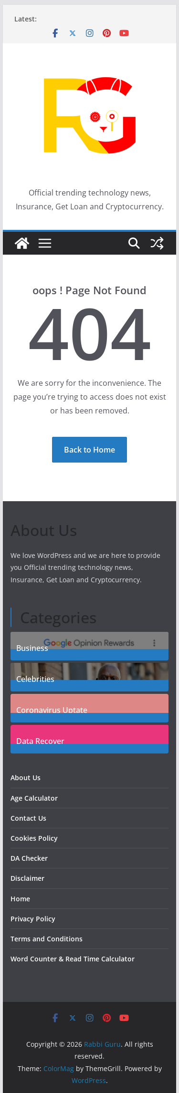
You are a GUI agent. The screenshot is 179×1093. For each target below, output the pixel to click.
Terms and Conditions (47, 938)
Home (20, 898)
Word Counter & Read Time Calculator (73, 958)
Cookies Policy (34, 838)
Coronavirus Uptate (51, 709)
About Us (26, 777)
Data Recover (40, 740)
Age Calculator (34, 798)
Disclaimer (27, 878)
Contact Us (28, 818)
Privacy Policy (33, 918)
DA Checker (29, 858)
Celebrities (35, 678)
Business (32, 647)
